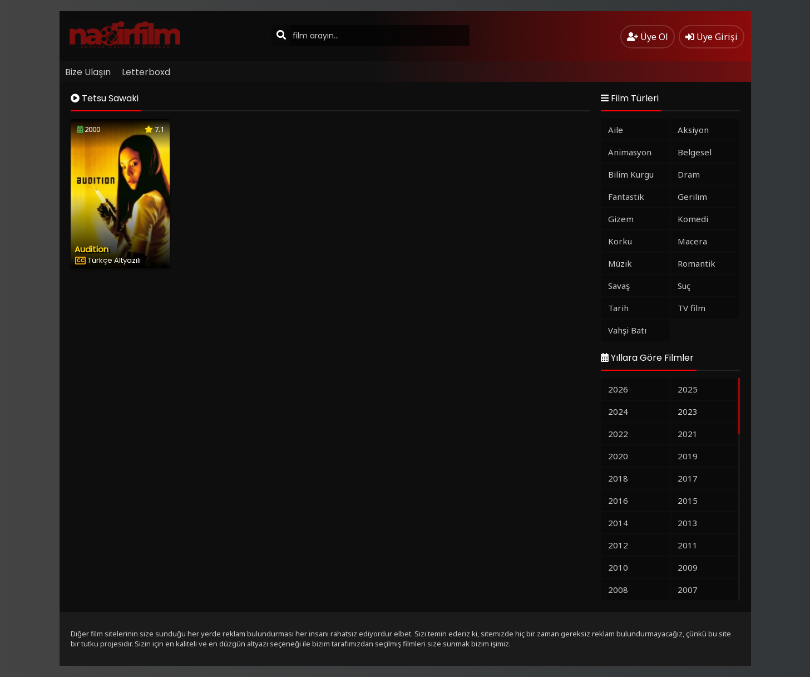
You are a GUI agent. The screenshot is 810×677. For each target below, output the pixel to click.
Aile (615, 129)
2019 (688, 456)
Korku (620, 241)
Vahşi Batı (627, 330)
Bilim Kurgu (631, 174)
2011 (688, 545)
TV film (691, 307)
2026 (618, 389)
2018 (618, 478)
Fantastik (626, 196)
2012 (618, 545)
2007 (688, 589)
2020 (618, 456)
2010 (618, 567)
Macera (692, 241)
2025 (688, 389)
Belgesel (695, 152)
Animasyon (629, 152)
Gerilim (692, 196)
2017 (688, 478)
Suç (684, 285)
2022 (618, 433)
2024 (618, 411)
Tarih (618, 307)
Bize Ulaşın (88, 72)
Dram (689, 174)
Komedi (693, 218)
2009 (688, 567)
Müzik (620, 263)
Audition (91, 249)
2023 (688, 411)
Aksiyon (693, 129)
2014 (618, 522)
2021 (688, 433)
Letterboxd (146, 72)
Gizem (621, 218)
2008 (618, 589)
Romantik (696, 263)
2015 (688, 500)
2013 (688, 522)
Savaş (619, 285)
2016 (618, 500)
